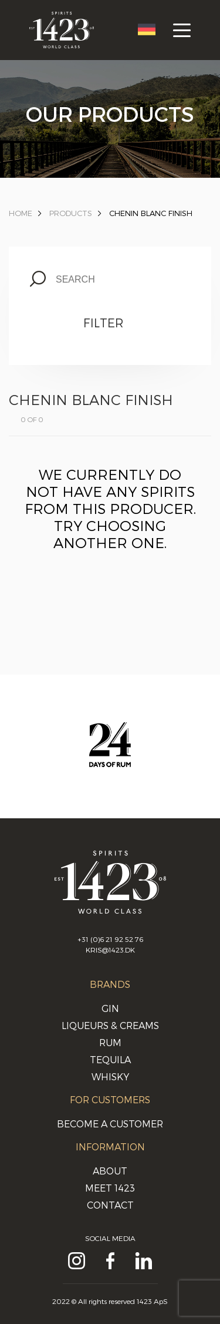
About (110, 1170)
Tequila (110, 1059)
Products (70, 213)
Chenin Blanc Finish (150, 213)
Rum (110, 1042)
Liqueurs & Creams (110, 1025)
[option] (110, 756)
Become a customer (110, 1123)
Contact (110, 1204)
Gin (110, 1008)
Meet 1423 (110, 1187)
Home (20, 213)
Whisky (110, 1076)
